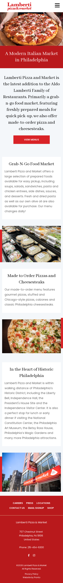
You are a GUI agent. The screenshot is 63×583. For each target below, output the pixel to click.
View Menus (31, 139)
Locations (43, 503)
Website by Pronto (31, 577)
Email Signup (36, 508)
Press (29, 503)
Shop (50, 508)
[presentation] (1, 30)
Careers (18, 503)
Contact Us (17, 508)
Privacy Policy (31, 574)
